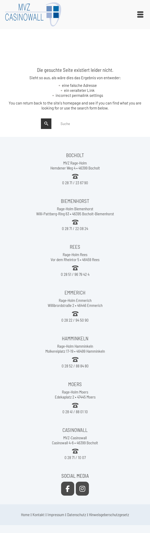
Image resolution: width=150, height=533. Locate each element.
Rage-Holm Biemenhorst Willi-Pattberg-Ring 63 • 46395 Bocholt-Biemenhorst (75, 211)
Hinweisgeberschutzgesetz (109, 514)
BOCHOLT (75, 155)
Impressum (55, 514)
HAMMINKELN (75, 338)
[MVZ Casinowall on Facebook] (67, 489)
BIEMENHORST (75, 201)
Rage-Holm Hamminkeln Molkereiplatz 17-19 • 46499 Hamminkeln (75, 348)
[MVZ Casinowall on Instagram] (82, 489)
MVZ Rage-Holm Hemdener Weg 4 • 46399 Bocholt (75, 165)
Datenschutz (76, 514)
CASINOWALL (75, 430)
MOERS (75, 384)
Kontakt (39, 514)
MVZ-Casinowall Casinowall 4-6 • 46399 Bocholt (75, 440)
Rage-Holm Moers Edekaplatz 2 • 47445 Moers (75, 394)
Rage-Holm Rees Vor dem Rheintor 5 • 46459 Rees (75, 257)
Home (25, 514)
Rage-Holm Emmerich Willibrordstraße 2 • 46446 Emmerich (75, 303)
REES (75, 247)
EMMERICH (75, 293)
